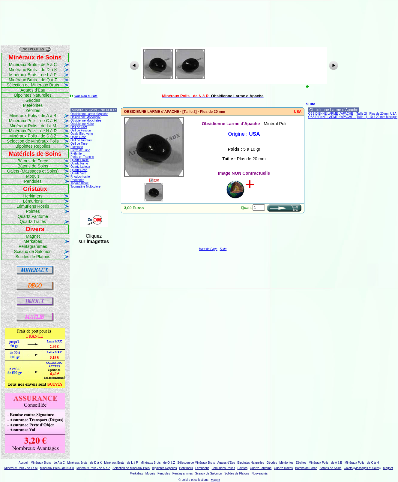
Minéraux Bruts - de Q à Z (33, 79)
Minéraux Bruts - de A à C (33, 64)
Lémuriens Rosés (32, 206)
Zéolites (32, 110)
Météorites (33, 105)
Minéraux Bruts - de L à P (32, 74)
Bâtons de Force (32, 160)
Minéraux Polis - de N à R (33, 130)
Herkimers (33, 196)
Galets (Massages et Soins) (33, 171)
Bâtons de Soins (33, 166)
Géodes (32, 100)
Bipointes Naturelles (33, 95)
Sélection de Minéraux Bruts (33, 85)
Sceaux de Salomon (33, 251)
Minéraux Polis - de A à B (32, 115)
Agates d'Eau (32, 90)
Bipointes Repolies (33, 146)
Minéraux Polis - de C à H (33, 120)
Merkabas (33, 241)
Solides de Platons (33, 256)
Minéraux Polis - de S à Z (32, 136)
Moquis (33, 176)
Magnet (33, 236)
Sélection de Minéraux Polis (33, 141)
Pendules (32, 181)
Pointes (33, 211)
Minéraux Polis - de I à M (33, 125)
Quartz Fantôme (33, 216)
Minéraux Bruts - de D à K (33, 69)
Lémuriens (33, 201)
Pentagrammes (33, 246)
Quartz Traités (33, 221)
